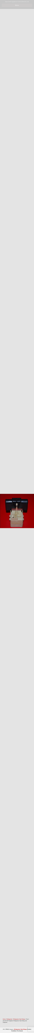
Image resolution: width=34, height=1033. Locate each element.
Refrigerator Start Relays (20, 1029)
